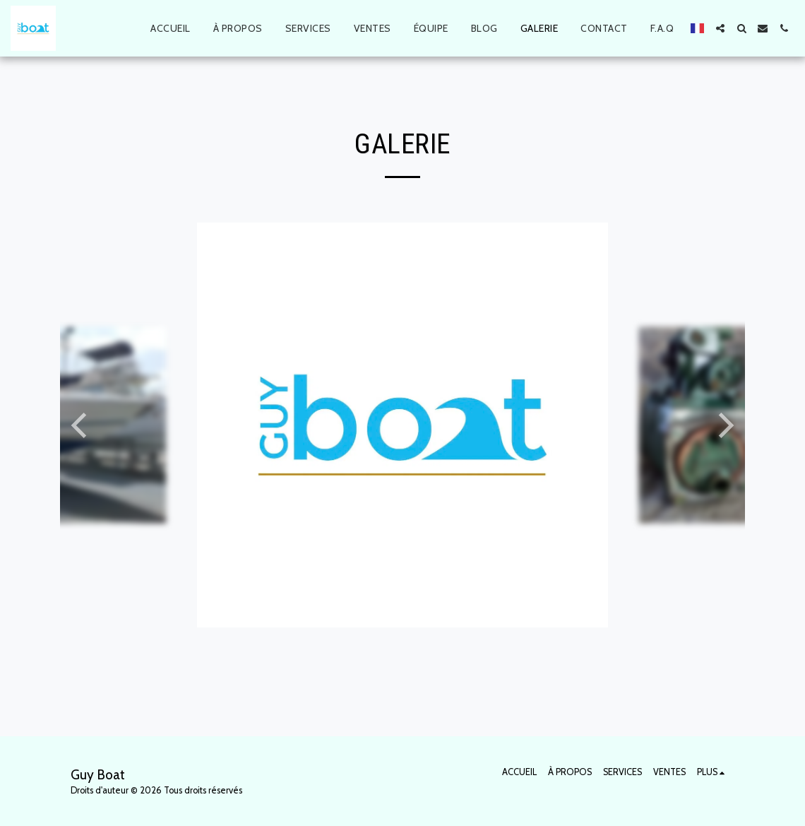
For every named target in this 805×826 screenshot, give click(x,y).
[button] (720, 28)
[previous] (81, 425)
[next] (724, 425)
